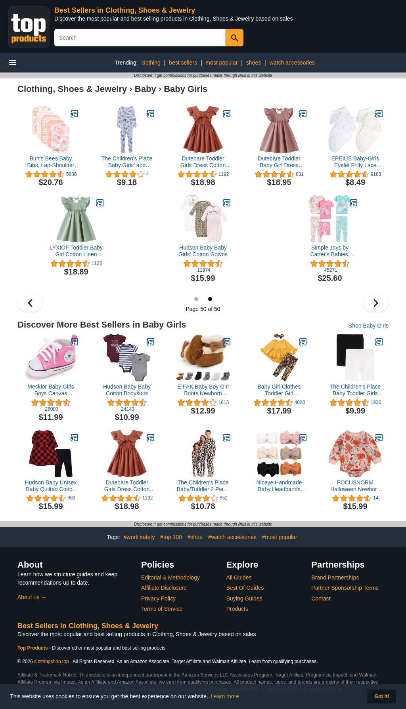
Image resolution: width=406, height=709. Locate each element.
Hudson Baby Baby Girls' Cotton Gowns (203, 250)
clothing (151, 62)
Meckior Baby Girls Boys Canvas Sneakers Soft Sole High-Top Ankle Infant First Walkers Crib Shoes (50, 390)
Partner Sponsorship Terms (344, 588)
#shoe (195, 537)
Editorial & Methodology (170, 577)
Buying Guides (244, 598)
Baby (145, 89)
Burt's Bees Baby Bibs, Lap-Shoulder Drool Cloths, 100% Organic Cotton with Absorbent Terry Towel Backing (51, 162)
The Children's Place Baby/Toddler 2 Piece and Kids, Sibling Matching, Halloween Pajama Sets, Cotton (203, 486)
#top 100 (171, 537)
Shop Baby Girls (369, 325)
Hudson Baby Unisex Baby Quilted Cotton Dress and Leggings (51, 486)
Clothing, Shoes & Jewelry (72, 89)
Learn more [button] (225, 696)
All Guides (239, 577)
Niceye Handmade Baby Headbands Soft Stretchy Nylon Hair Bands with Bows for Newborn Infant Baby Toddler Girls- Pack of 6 (279, 486)
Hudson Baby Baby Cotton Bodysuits (127, 389)
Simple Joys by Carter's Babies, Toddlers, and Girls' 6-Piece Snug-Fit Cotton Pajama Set (330, 251)
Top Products (33, 648)
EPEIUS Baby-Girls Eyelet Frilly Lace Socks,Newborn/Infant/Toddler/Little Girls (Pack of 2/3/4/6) (355, 162)
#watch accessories (232, 537)
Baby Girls (185, 89)
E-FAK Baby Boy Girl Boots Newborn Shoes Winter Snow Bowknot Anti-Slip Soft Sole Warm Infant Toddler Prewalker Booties (203, 390)
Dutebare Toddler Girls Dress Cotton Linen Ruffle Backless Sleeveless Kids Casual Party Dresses (203, 162)
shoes (253, 62)
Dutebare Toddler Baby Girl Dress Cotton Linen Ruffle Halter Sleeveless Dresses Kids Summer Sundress (279, 162)
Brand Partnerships (335, 577)
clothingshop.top (51, 661)
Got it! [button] (381, 696)
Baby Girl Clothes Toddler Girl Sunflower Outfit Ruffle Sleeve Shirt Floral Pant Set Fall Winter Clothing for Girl (279, 390)
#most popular (279, 537)
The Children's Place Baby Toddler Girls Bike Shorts (355, 390)
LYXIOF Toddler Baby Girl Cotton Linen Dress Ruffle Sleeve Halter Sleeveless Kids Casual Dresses (76, 251)
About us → (31, 597)
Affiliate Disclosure (164, 588)
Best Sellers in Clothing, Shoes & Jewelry (124, 10)
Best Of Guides (245, 588)
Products (237, 609)
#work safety (139, 537)
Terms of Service (161, 609)
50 (210, 299)
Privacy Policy (158, 598)
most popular (221, 62)
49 (196, 299)
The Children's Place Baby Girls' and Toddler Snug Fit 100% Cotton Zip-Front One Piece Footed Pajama (127, 162)
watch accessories (292, 62)
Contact (320, 598)
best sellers (183, 62)
